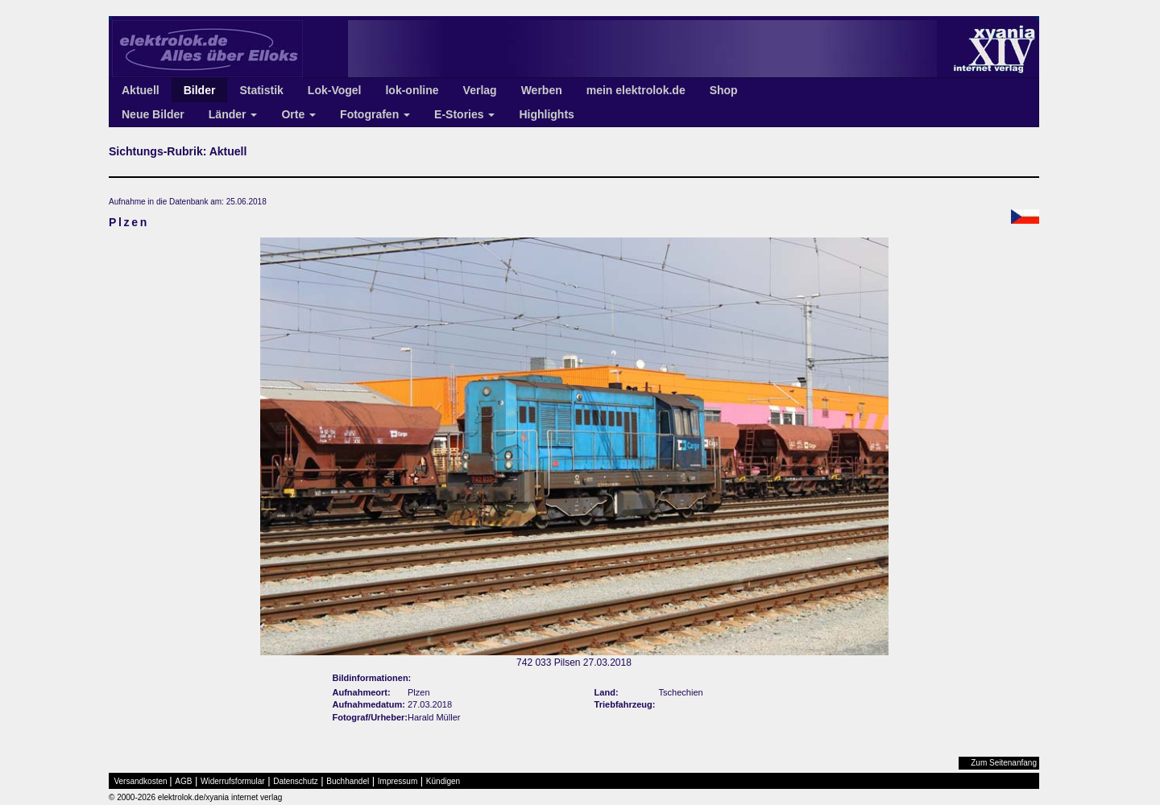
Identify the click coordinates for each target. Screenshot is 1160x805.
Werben (541, 90)
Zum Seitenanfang (1004, 762)
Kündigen (443, 781)
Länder (233, 114)
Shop (724, 90)
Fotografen (375, 114)
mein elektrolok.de (636, 90)
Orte (298, 114)
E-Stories (464, 114)
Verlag (480, 90)
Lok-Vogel (335, 90)
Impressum (397, 781)
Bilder (200, 90)
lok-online (411, 90)
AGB (183, 781)
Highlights (546, 114)
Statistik (261, 90)
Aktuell (141, 90)
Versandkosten (141, 781)
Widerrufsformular (232, 781)
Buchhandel (347, 781)
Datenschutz (295, 781)
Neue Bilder (153, 114)
